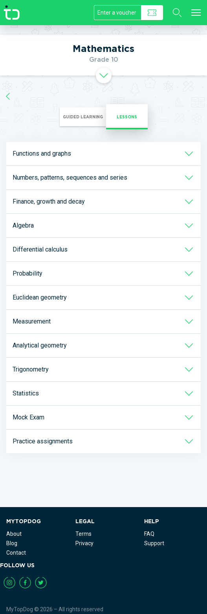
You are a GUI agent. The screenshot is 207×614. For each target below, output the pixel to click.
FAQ (149, 534)
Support (154, 543)
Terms (83, 534)
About (14, 534)
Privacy (84, 543)
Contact (16, 553)
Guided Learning (83, 116)
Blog (11, 543)
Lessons (127, 116)
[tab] (103, 75)
